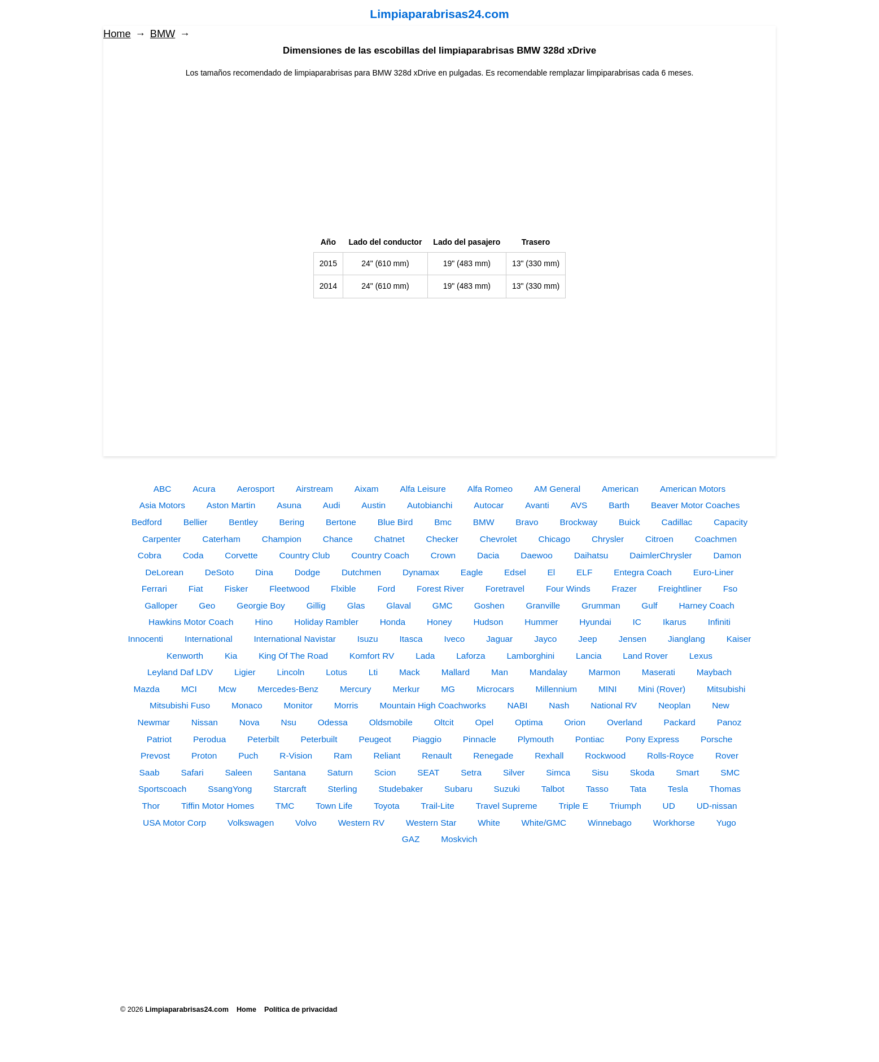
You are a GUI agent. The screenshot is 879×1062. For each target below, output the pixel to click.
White (489, 822)
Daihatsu (591, 555)
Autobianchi (429, 505)
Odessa (333, 722)
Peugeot (374, 739)
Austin (373, 505)
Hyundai (595, 622)
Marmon (604, 672)
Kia (231, 655)
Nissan (204, 722)
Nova (249, 722)
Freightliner (680, 588)
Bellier (195, 522)
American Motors (692, 488)
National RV (614, 705)
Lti (373, 672)
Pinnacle (479, 739)
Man (499, 672)
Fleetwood (289, 588)
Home (117, 33)
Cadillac (677, 522)
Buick (629, 522)
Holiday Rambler (326, 622)
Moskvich (459, 839)
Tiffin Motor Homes (217, 805)
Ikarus (674, 622)
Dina (264, 572)
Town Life (334, 805)
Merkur (405, 689)
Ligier (245, 672)
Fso (730, 588)
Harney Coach (706, 605)
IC (637, 622)
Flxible (343, 588)
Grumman (600, 605)
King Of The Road (293, 655)
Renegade (493, 755)
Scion (385, 772)
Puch (248, 755)
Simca (558, 772)
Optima (529, 722)
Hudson (488, 622)
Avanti (537, 505)
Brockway (578, 522)
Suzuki (507, 789)
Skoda (642, 772)
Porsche (716, 739)
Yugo (726, 822)
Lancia (588, 655)
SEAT (428, 772)
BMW (162, 33)
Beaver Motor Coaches (695, 505)
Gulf (649, 605)
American (620, 488)
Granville (543, 605)
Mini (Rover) (661, 689)
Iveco (454, 639)
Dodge (307, 572)
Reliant (386, 755)
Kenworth (185, 655)
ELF (584, 572)
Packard (679, 722)
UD (669, 805)
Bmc (443, 522)
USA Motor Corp (174, 822)
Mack (409, 672)
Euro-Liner (713, 572)
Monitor (298, 705)
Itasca (411, 639)
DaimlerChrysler (660, 555)
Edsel (515, 572)
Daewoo (536, 555)
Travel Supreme (506, 805)
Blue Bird (395, 522)
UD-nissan (717, 805)
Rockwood (605, 755)
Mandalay (548, 672)
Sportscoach (162, 789)
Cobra (149, 555)
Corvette (241, 555)
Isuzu (367, 639)
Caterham (221, 539)
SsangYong (230, 789)
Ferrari (154, 588)
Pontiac (589, 739)
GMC (442, 605)
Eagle (472, 572)
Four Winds (568, 588)
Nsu (288, 722)
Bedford (147, 522)
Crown (443, 555)
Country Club (304, 555)
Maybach (714, 672)
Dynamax (421, 572)
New (720, 705)
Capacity (730, 522)
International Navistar (295, 639)
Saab (149, 772)
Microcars (495, 689)
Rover (726, 755)
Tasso (597, 789)
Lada (425, 655)
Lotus (336, 672)
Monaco (247, 705)
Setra (471, 772)
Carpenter (161, 539)
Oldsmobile (391, 722)
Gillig (316, 605)
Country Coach (380, 555)
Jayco (545, 639)
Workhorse (674, 822)
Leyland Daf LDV (180, 672)
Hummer (541, 622)
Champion (281, 539)
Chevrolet (498, 539)
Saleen (238, 772)
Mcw (227, 689)
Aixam (367, 488)
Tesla (678, 789)
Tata (638, 789)
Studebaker (400, 789)
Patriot (159, 739)
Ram (343, 755)
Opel (484, 722)
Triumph (625, 805)
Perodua (209, 739)
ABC (163, 488)
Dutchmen (361, 572)
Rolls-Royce (670, 755)
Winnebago (610, 822)
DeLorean (164, 572)
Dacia (488, 555)
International (209, 639)
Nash (559, 705)
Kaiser (739, 639)
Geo (207, 605)
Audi (331, 505)
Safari (192, 772)
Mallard (455, 672)
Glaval (398, 605)
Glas (356, 605)
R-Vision (295, 755)
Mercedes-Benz (287, 689)
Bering (292, 522)
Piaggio (427, 739)
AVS (579, 505)
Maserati (658, 672)
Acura (204, 488)
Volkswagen (251, 822)
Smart (687, 772)
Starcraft (289, 789)
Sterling (342, 789)
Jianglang (686, 639)
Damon (728, 555)
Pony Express (652, 739)
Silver (513, 772)
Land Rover (645, 655)
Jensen (633, 639)
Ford (386, 588)
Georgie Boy (261, 605)
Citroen (659, 539)
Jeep (587, 639)
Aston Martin (231, 505)
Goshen (489, 605)
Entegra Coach (643, 572)
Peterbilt (263, 739)
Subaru (458, 789)
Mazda (147, 689)
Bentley (243, 522)
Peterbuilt (318, 739)
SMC (730, 772)
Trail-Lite (437, 805)
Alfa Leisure (422, 488)
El (552, 572)
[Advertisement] (440, 158)
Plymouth (536, 739)
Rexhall (549, 755)
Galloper (161, 605)
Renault (437, 755)
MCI (189, 689)
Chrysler (608, 539)
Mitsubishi (726, 689)
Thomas (725, 789)
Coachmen (716, 539)
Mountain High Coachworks (432, 705)
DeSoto (219, 572)
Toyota (386, 805)
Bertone (341, 522)
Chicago (554, 539)
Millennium (556, 689)
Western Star (431, 822)
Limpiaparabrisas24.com (439, 13)
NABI (518, 705)
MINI (607, 689)
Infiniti (719, 622)
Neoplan (674, 705)
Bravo (526, 522)
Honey (439, 622)
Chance (338, 539)
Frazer (623, 588)
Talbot (553, 789)
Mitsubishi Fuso (180, 705)
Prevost (155, 755)
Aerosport (255, 488)
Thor (151, 805)
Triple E (573, 805)
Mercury (355, 689)
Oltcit (444, 722)
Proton (204, 755)
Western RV (361, 822)
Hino (264, 622)
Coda (193, 555)
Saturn (340, 772)
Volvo (306, 822)
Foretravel (505, 588)
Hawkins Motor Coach (191, 622)
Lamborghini (531, 655)
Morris (346, 705)
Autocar (489, 505)
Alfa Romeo (490, 488)
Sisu (600, 772)
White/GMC (544, 822)
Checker (442, 539)
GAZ (411, 839)
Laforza (470, 655)
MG (448, 689)
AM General (557, 488)
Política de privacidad (300, 1009)
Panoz (729, 722)
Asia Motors (162, 505)
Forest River (440, 588)
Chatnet (389, 539)
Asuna (289, 505)
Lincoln (291, 672)
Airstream (314, 488)
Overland (624, 722)
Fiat (196, 588)
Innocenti (145, 639)
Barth (619, 505)
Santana (289, 772)
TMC (284, 805)
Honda (392, 622)
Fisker (236, 588)
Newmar (154, 722)
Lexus (700, 655)
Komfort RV (371, 655)
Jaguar (499, 639)
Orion (575, 722)
